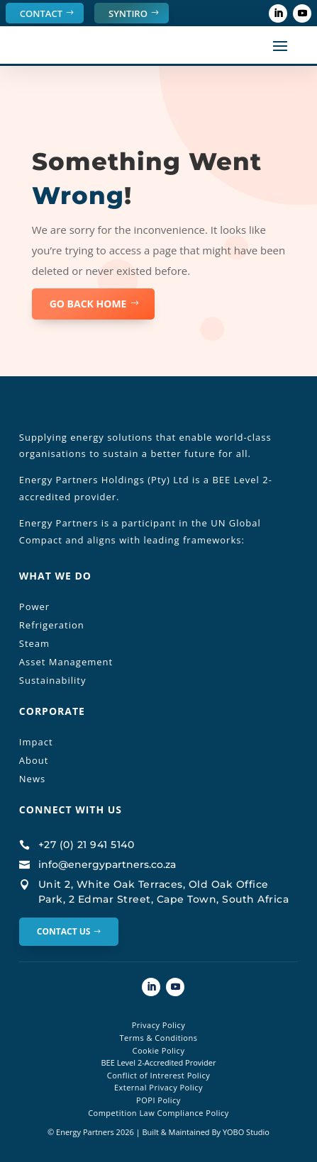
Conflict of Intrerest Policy (158, 1075)
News (32, 778)
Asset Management (66, 661)
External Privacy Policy (158, 1087)
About (34, 760)
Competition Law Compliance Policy (158, 1112)
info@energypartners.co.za (107, 864)
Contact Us (64, 931)
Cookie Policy (159, 1050)
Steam (34, 643)
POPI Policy (158, 1100)
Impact (36, 741)
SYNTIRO (128, 13)
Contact (41, 13)
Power (34, 606)
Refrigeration (51, 625)
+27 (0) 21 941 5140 (86, 844)
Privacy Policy (159, 1025)
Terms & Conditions (158, 1037)
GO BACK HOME (88, 303)
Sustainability (53, 680)
